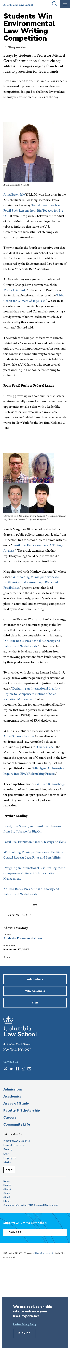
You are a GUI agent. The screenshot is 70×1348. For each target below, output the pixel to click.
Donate (15, 1232)
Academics (12, 1096)
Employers (9, 1158)
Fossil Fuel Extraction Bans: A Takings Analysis (34, 842)
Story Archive (17, 47)
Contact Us (10, 1062)
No (5, 889)
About (6, 1197)
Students (9, 938)
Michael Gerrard (14, 290)
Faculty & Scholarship (21, 1110)
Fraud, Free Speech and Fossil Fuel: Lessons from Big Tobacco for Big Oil (33, 210)
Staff (6, 1154)
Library (7, 1201)
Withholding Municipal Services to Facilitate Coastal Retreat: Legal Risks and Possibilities (31, 582)
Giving (6, 1193)
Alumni (7, 1189)
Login (9, 1169)
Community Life (16, 1124)
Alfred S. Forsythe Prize (18, 736)
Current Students (13, 1145)
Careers (10, 1117)
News (6, 1181)
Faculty (7, 1149)
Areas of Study (16, 1103)
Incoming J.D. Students (16, 1141)
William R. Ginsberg (50, 784)
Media (7, 1162)
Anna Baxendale (14, 194)
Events (7, 1185)
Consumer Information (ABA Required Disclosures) (30, 1205)
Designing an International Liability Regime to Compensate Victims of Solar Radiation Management (31, 693)
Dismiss (24, 1333)
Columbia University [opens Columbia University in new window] (44, 1253)
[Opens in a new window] (5, 1069)
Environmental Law (29, 938)
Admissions (12, 1089)
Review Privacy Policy (24, 1324)
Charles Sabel (45, 747)
